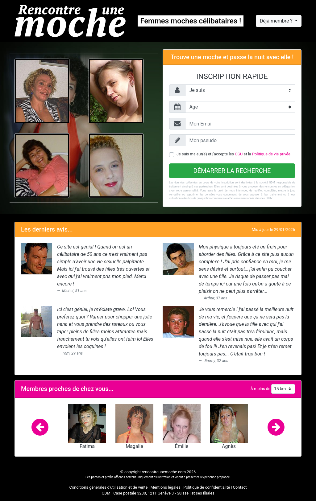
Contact (240, 487)
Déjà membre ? (277, 21)
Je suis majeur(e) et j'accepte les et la (233, 154)
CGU (239, 154)
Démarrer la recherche (232, 171)
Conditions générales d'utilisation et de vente (108, 487)
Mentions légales (166, 487)
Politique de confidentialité (206, 487)
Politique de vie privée (271, 154)
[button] (40, 426)
